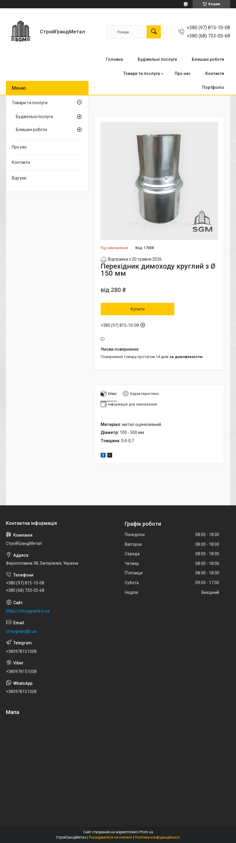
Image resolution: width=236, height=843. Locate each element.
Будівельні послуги (157, 59)
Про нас (183, 73)
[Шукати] (154, 31)
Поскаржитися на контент (110, 837)
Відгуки (19, 178)
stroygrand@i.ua (21, 631)
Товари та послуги (141, 73)
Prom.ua (146, 832)
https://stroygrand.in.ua (28, 611)
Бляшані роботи (208, 59)
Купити (138, 309)
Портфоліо (213, 87)
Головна (114, 59)
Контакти (214, 73)
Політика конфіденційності (157, 837)
